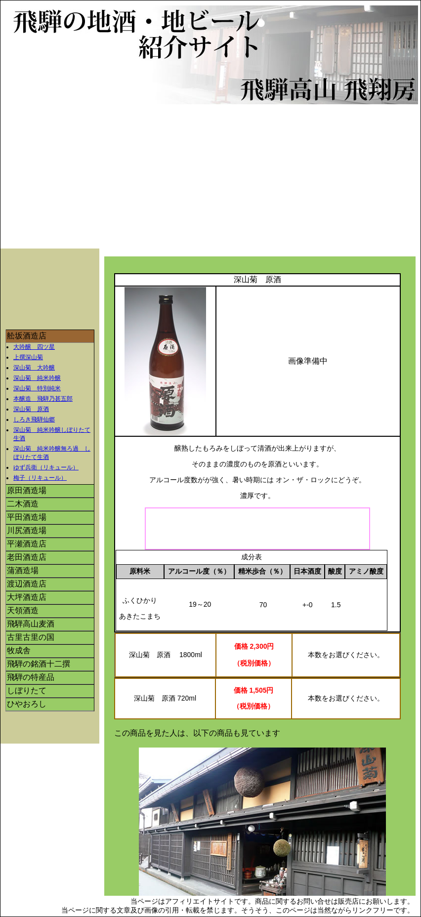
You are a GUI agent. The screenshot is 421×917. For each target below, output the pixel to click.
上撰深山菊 (28, 357)
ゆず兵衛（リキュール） (46, 467)
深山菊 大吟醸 (34, 367)
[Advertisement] (213, 179)
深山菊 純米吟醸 (37, 378)
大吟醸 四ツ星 (34, 346)
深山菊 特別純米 (37, 388)
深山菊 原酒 (31, 409)
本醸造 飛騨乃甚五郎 (43, 398)
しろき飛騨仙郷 (34, 419)
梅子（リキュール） (40, 477)
